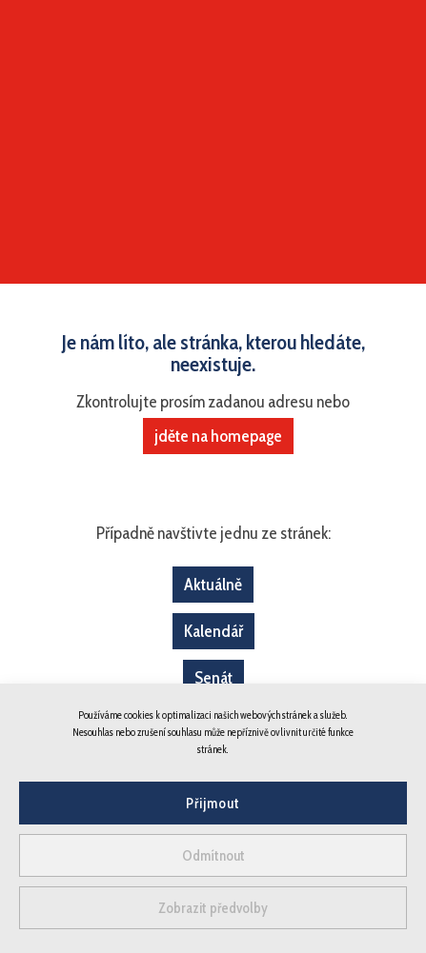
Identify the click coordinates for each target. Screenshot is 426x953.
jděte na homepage (218, 436)
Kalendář (213, 631)
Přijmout (213, 803)
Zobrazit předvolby (213, 908)
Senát (213, 677)
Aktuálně (213, 584)
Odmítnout (213, 855)
